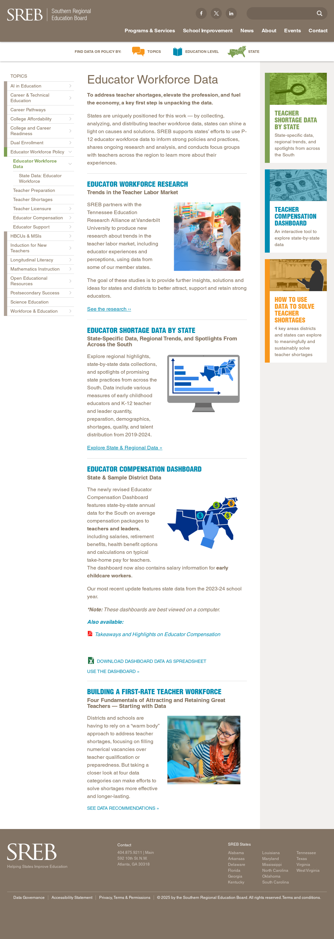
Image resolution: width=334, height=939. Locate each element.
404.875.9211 (129, 852)
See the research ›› (109, 309)
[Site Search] (319, 13)
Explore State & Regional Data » (124, 448)
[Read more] (298, 185)
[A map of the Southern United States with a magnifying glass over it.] (298, 89)
